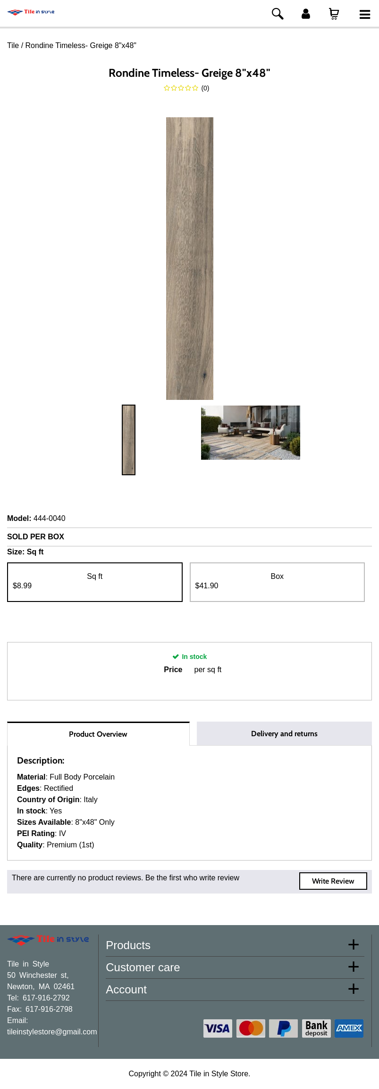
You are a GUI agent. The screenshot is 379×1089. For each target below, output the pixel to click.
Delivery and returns (284, 733)
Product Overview (98, 734)
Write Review (333, 881)
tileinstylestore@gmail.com (52, 1031)
